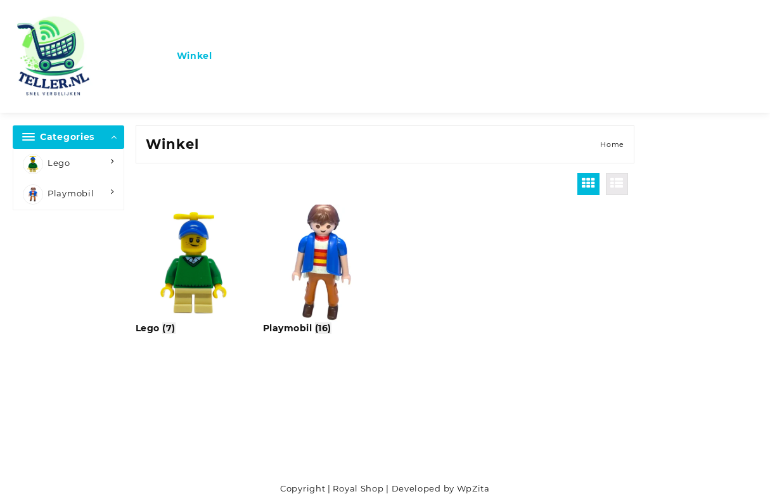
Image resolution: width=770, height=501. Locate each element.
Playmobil (58, 194)
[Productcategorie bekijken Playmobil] (321, 270)
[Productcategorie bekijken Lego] (194, 270)
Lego (46, 164)
